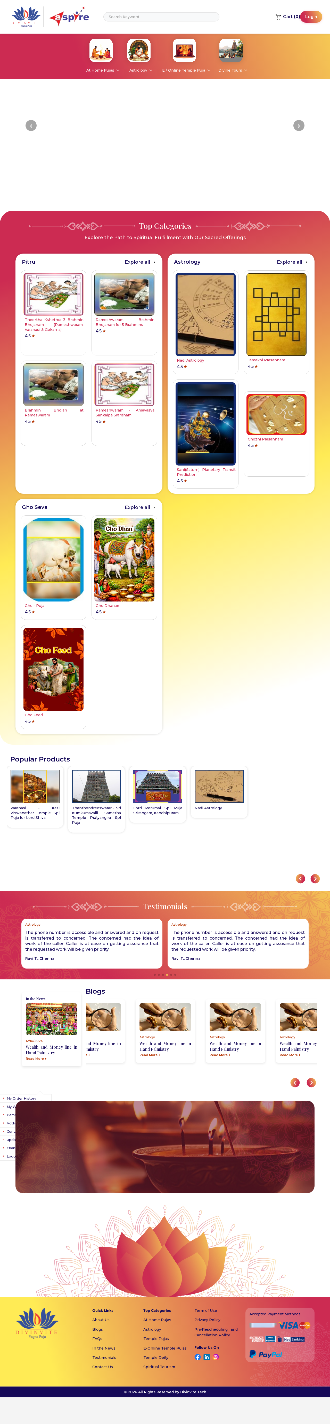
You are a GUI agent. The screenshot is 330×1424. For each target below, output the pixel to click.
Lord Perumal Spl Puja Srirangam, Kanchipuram (35, 810)
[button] (31, 125)
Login (311, 16)
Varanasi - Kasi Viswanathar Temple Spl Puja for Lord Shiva (157, 813)
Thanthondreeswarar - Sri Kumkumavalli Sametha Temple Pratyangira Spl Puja (219, 815)
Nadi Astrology (85, 808)
